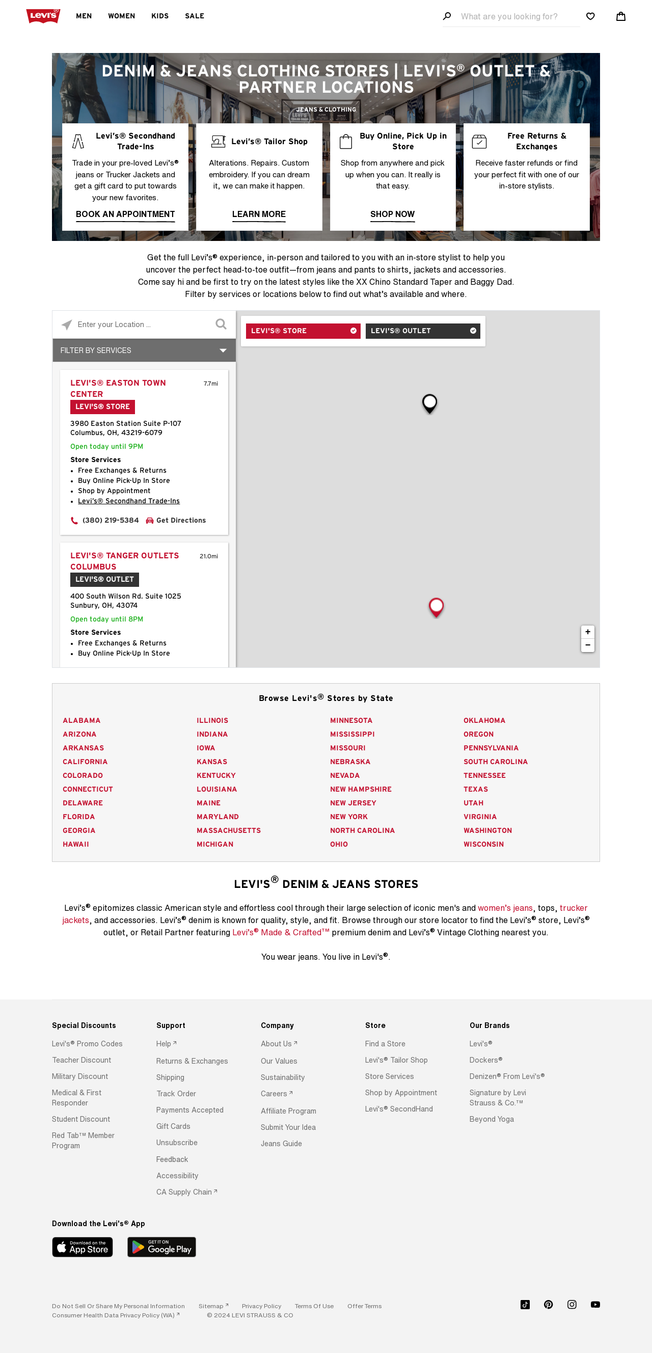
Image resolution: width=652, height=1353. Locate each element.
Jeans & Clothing (326, 109)
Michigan (215, 844)
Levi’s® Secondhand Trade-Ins (129, 501)
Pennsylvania (491, 748)
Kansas (212, 762)
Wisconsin (484, 844)
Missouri (348, 748)
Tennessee (485, 775)
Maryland (218, 817)
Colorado (83, 775)
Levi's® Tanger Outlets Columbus (124, 561)
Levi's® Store (279, 331)
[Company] (300, 1025)
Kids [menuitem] (160, 16)
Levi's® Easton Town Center (118, 388)
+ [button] (588, 632)
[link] (213, 1306)
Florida (79, 817)
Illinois (212, 720)
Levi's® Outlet (401, 331)
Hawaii (76, 844)
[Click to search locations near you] (66, 325)
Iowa (206, 748)
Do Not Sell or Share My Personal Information (118, 1306)
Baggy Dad (491, 282)
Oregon (479, 734)
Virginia (480, 817)
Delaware (83, 803)
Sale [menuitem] (194, 16)
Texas (476, 789)
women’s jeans (505, 908)
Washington (488, 830)
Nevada (345, 775)
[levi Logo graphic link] (43, 15)
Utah (473, 803)
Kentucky (216, 775)
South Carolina (496, 762)
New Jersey (353, 803)
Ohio (339, 844)
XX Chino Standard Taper (404, 282)
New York (349, 817)
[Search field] (511, 16)
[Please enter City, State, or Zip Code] (144, 324)
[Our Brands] (509, 1025)
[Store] (404, 1025)
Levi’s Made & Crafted (281, 931)
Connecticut (88, 789)
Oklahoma (485, 720)
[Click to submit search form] (222, 325)
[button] (87, 1044)
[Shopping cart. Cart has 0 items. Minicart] (621, 16)
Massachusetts (229, 830)
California (85, 762)
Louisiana (217, 789)
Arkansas (83, 748)
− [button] (588, 645)
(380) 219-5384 (111, 520)
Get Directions (181, 520)
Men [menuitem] (84, 16)
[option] (91, 1044)
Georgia (79, 830)
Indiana (212, 734)
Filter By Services (96, 350)
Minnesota (351, 720)
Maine (209, 803)
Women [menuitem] (121, 16)
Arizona (80, 734)
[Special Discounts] (91, 1025)
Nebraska (350, 762)
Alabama (82, 720)
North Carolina (362, 830)
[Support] (195, 1025)
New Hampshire (361, 789)
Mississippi (352, 734)
